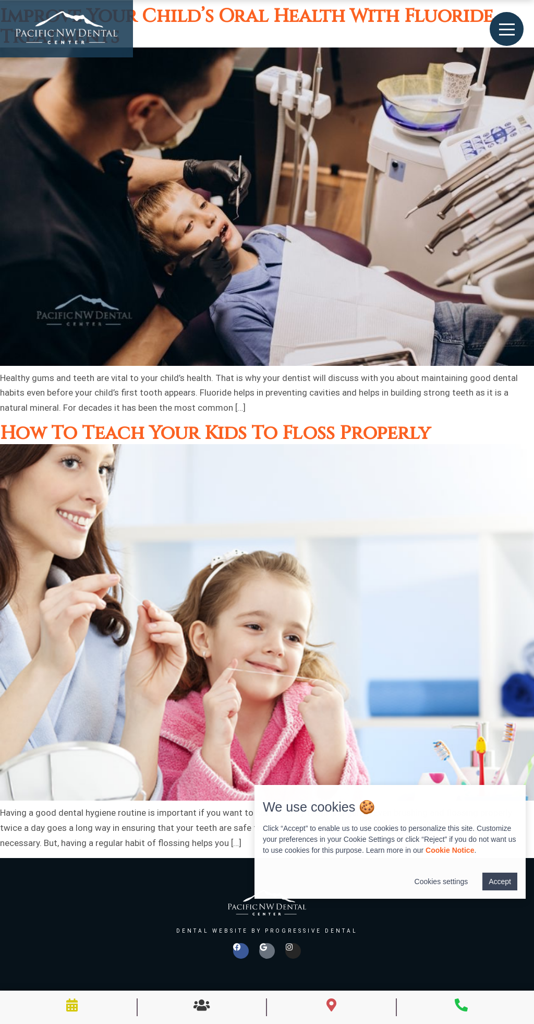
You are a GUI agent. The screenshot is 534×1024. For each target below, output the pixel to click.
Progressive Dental (311, 931)
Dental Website (212, 931)
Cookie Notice (450, 850)
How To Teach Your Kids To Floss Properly (215, 433)
